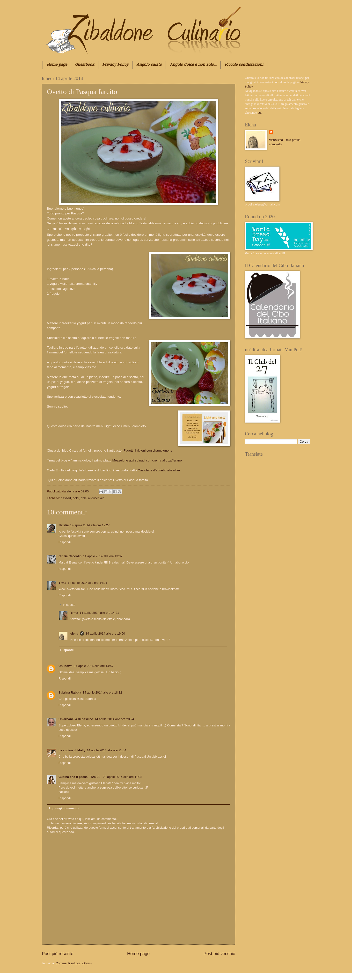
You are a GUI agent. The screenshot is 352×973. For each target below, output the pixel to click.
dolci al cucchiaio (92, 498)
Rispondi (65, 542)
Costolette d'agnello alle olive (159, 470)
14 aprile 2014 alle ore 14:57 (93, 666)
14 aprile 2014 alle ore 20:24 (114, 719)
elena (71, 491)
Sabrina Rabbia (70, 692)
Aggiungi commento (63, 808)
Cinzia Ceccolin (70, 556)
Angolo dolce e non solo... (193, 65)
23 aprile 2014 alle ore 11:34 (122, 777)
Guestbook (84, 65)
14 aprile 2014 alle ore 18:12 (102, 692)
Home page (57, 65)
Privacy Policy (115, 65)
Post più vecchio (219, 953)
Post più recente (57, 953)
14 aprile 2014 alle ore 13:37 (102, 556)
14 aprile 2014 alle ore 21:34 (106, 750)
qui (260, 112)
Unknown (66, 666)
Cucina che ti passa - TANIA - (80, 777)
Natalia (64, 525)
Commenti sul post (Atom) (74, 963)
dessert (66, 498)
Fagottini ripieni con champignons (147, 450)
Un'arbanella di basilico (76, 719)
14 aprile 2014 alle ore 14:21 (87, 583)
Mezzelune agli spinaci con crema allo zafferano (147, 460)
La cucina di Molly (72, 750)
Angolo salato (149, 65)
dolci (76, 498)
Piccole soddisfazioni (244, 65)
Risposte (69, 604)
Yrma (62, 583)
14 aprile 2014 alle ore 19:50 (105, 633)
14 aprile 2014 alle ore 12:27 (90, 525)
